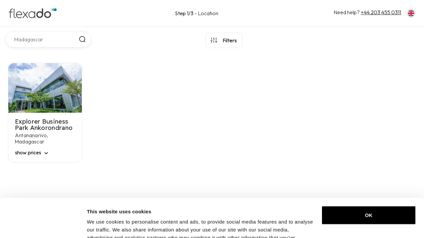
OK (369, 176)
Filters (230, 40)
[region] (332, 132)
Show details (102, 225)
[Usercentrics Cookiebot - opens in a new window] (43, 225)
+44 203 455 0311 (381, 12)
